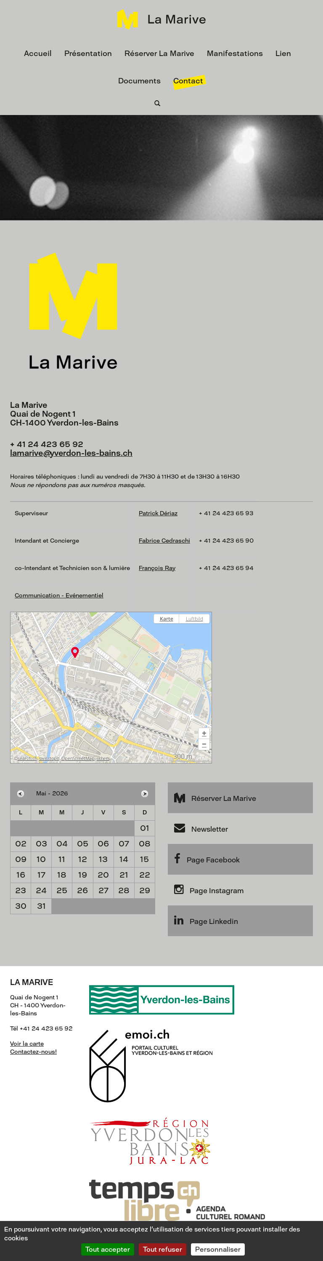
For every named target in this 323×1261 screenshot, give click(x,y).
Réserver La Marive (159, 53)
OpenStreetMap (78, 758)
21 (123, 875)
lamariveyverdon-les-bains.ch (71, 453)
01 (144, 828)
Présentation (88, 53)
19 (82, 875)
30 (20, 906)
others (103, 758)
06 (103, 844)
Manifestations (235, 53)
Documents (139, 81)
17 (41, 875)
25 (61, 890)
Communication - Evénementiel (59, 595)
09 (20, 859)
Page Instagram (209, 889)
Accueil (38, 53)
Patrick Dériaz (158, 513)
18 (61, 875)
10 (41, 859)
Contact (188, 81)
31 (41, 906)
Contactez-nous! (33, 1051)
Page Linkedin (206, 920)
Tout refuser (162, 1249)
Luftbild (194, 618)
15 (144, 859)
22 (144, 875)
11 (61, 859)
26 (82, 890)
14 (123, 859)
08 (145, 844)
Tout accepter (107, 1249)
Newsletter (201, 828)
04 (62, 844)
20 (103, 875)
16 (20, 875)
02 (20, 844)
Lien (283, 53)
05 (82, 844)
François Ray (157, 568)
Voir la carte (27, 1043)
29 (144, 890)
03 (41, 844)
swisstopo (49, 758)
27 (103, 890)
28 (124, 890)
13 (103, 859)
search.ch (27, 758)
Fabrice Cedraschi (164, 540)
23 (20, 890)
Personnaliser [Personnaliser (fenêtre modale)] (218, 1249)
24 (41, 890)
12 (82, 859)
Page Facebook (207, 858)
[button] (204, 733)
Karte (166, 618)
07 (124, 844)
